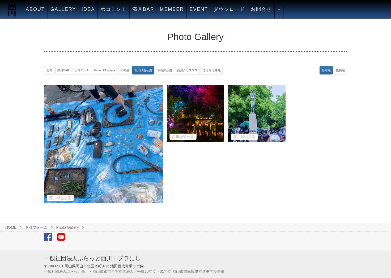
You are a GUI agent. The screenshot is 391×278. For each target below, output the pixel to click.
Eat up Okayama (104, 70)
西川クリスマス (187, 70)
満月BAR (143, 9)
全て (49, 70)
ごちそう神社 (211, 70)
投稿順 (340, 70)
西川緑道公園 (143, 70)
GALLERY (63, 9)
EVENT (198, 9)
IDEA (88, 9)
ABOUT (35, 9)
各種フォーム (36, 227)
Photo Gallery (67, 227)
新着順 (326, 70)
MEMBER (172, 9)
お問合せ (261, 9)
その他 (124, 70)
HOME (10, 227)
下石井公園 (164, 70)
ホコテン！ (113, 9)
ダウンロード (229, 9)
